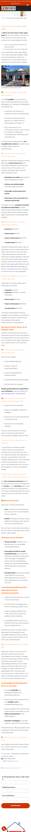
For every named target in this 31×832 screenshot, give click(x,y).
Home (3, 18)
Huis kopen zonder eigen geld (10, 1)
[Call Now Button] (4, 828)
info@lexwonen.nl (12, 761)
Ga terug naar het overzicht (10, 768)
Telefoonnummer (9, 787)
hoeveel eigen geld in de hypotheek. (13, 393)
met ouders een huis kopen (15, 266)
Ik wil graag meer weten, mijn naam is (15, 778)
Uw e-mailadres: (8, 796)
